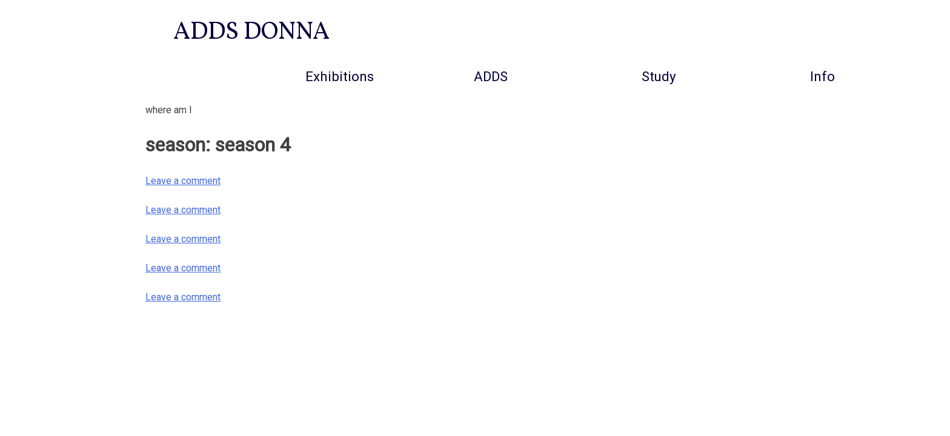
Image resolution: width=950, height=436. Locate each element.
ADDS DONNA (251, 33)
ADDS (491, 76)
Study (659, 76)
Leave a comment (183, 181)
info (822, 76)
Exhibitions (339, 76)
